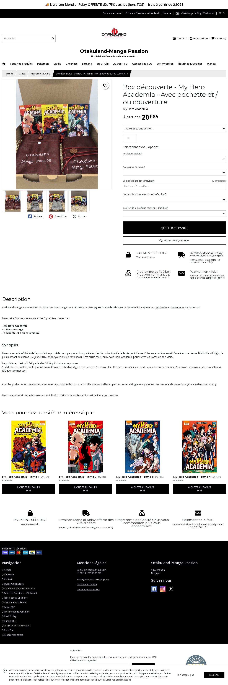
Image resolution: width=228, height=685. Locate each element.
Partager (35, 216)
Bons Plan (8, 630)
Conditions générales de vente (18, 588)
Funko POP (8, 607)
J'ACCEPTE (214, 674)
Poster (79, 216)
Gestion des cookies (87, 584)
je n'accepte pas (185, 674)
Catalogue (8, 574)
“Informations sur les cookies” (30, 679)
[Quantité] (129, 138)
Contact (7, 579)
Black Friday (9, 616)
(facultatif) (132, 153)
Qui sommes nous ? (13, 583)
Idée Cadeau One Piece (15, 597)
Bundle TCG (9, 620)
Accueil (9, 73)
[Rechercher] (53, 38)
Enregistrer (58, 216)
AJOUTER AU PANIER (174, 228)
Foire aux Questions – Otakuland (19, 593)
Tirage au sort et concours (16, 625)
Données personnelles (88, 589)
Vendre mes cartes (12, 634)
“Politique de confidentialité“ (75, 679)
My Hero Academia (40, 73)
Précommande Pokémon (15, 611)
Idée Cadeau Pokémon (14, 602)
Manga (22, 73)
